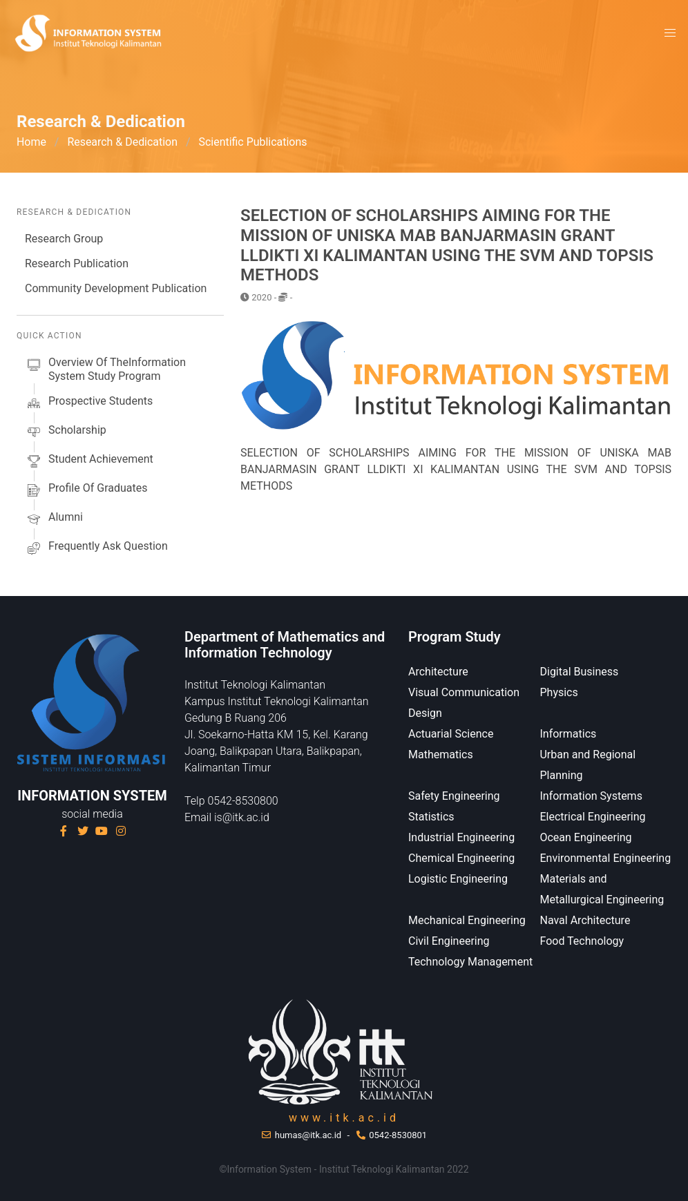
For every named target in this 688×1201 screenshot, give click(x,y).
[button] (670, 33)
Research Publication (76, 263)
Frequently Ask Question (96, 548)
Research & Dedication (123, 141)
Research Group (64, 238)
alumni (54, 519)
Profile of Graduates (86, 490)
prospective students (89, 403)
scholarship (65, 432)
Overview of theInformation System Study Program (105, 369)
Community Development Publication (116, 288)
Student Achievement (89, 461)
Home (31, 141)
